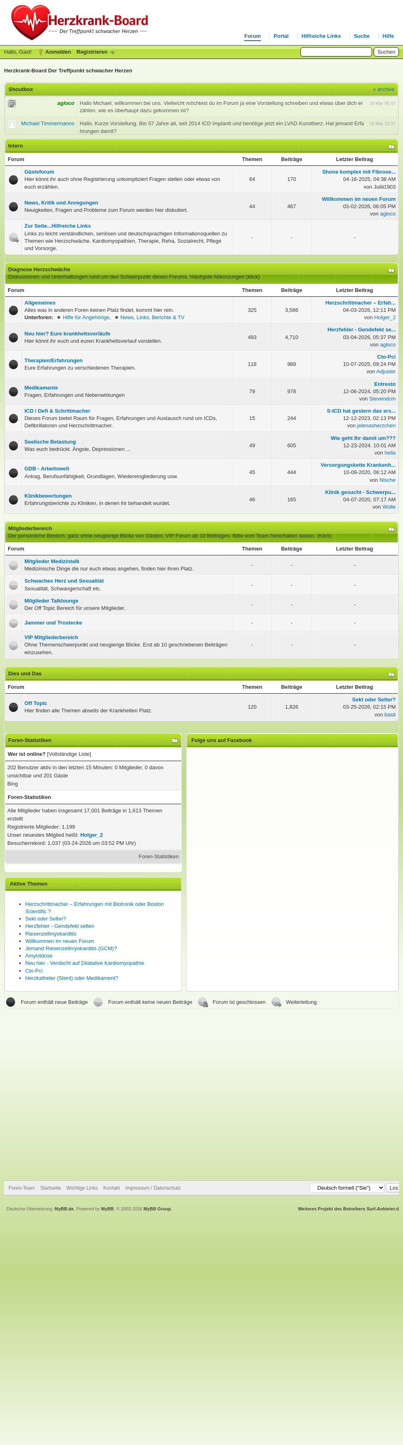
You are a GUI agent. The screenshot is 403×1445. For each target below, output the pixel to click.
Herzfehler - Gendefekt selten (59, 926)
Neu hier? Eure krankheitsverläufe (67, 334)
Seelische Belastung (50, 442)
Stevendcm (382, 399)
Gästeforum (39, 172)
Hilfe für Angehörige (86, 317)
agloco (388, 214)
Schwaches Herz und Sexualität (64, 581)
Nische (387, 480)
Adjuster (386, 371)
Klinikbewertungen (48, 496)
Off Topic (35, 703)
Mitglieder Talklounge (51, 601)
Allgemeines (40, 303)
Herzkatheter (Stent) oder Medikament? (71, 978)
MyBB (107, 1208)
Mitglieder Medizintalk (51, 561)
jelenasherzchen (376, 425)
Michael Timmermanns (47, 123)
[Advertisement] (78, 1094)
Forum (252, 36)
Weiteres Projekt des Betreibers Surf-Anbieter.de (349, 1208)
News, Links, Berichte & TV (152, 317)
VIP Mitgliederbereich (51, 637)
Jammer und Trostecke (53, 623)
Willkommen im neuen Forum (59, 941)
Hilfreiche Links (321, 36)
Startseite (50, 1188)
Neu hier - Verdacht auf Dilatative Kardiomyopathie (84, 963)
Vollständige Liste (69, 754)
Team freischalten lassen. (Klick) (294, 536)
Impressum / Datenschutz (153, 1188)
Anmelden (58, 52)
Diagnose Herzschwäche (39, 269)
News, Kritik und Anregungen (61, 203)
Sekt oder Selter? (45, 919)
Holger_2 (385, 317)
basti (390, 715)
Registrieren (92, 52)
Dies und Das (25, 673)
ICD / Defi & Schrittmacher (57, 411)
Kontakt (111, 1188)
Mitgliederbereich (30, 528)
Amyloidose (39, 956)
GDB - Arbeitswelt (46, 469)
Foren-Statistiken (159, 856)
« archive (383, 89)
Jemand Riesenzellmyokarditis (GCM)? (71, 948)
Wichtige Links (82, 1188)
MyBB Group (157, 1208)
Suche (362, 36)
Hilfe (388, 36)
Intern (15, 146)
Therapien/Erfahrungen (53, 360)
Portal (281, 36)
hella (390, 453)
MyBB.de (64, 1208)
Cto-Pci (34, 971)
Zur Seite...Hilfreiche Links (57, 226)
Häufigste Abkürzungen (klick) (225, 277)
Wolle (389, 507)
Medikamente (41, 388)
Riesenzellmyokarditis (51, 934)
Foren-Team (22, 1188)
